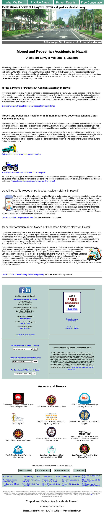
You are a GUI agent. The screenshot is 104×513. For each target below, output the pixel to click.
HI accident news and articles (72, 319)
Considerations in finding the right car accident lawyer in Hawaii (28, 106)
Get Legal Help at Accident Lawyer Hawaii (91, 485)
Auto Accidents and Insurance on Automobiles (21, 154)
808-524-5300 (25, 318)
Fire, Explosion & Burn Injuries (11, 485)
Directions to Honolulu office (25, 334)
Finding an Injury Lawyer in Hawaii (31, 481)
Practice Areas (43, 470)
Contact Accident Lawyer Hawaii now (17, 217)
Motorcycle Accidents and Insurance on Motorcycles (24, 172)
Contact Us (80, 470)
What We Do (25, 470)
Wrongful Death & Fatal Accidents (30, 485)
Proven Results (62, 470)
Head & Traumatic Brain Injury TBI (51, 485)
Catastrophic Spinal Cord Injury (71, 485)
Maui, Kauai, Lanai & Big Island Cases (91, 481)
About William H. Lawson (51, 477)
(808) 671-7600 (25, 323)
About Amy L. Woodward (71, 477)
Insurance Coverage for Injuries (70, 481)
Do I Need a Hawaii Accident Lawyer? (10, 481)
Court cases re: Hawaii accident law (72, 327)
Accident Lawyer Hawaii (31, 477)
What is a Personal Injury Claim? (91, 476)
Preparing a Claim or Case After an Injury (49, 481)
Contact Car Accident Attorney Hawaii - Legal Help (23, 274)
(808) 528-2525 (25, 328)
